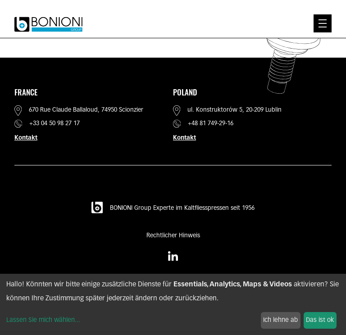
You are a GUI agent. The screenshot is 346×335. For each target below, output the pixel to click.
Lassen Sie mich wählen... (43, 320)
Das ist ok (320, 320)
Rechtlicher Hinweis (173, 236)
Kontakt (25, 138)
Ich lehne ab (280, 320)
